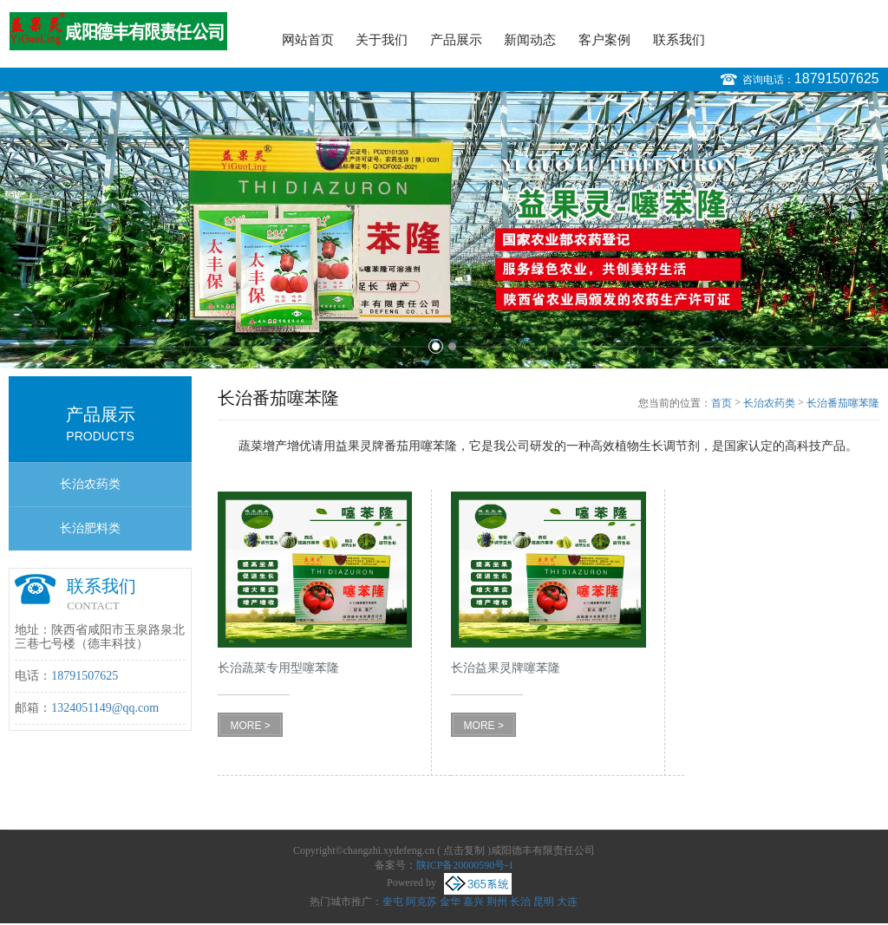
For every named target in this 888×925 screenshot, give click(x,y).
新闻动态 (530, 40)
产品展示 (456, 40)
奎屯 (392, 902)
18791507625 (836, 78)
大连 (567, 902)
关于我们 (382, 40)
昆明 (543, 902)
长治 (520, 902)
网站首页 (308, 40)
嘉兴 (473, 902)
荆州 (496, 902)
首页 (721, 403)
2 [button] (452, 346)
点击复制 (464, 850)
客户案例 (604, 40)
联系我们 (679, 40)
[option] (444, 229)
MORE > (250, 726)
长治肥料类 (90, 528)
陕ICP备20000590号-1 (465, 865)
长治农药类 (90, 484)
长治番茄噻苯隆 (842, 403)
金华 (450, 902)
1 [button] (436, 346)
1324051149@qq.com (105, 707)
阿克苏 (421, 902)
